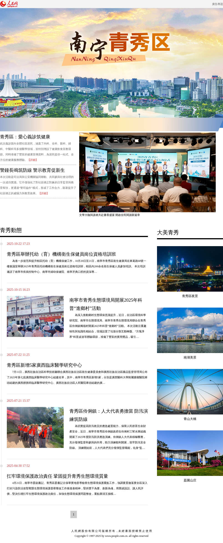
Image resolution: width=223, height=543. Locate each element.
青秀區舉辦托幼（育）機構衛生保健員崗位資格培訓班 (61, 254)
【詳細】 (32, 160)
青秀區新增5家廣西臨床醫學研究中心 (44, 365)
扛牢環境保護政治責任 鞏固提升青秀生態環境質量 (57, 476)
